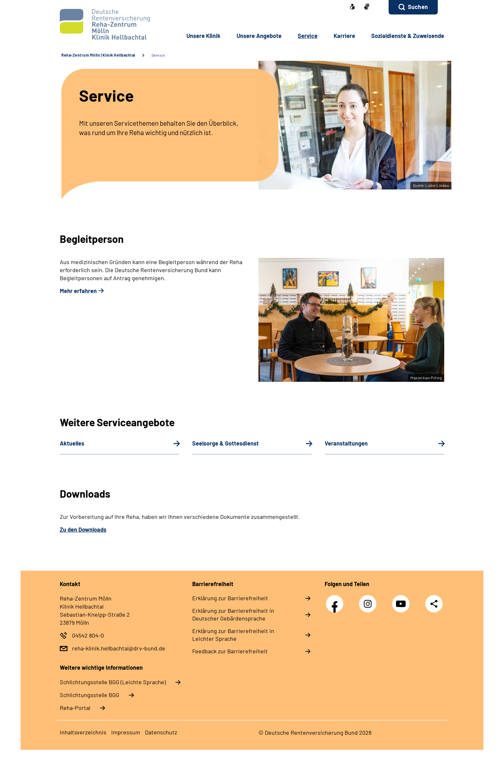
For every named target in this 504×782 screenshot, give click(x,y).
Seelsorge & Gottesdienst (225, 443)
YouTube (402, 600)
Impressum (125, 732)
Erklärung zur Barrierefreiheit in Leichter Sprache (233, 634)
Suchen (418, 6)
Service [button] (308, 35)
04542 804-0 (88, 635)
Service (158, 55)
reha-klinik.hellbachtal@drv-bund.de (118, 648)
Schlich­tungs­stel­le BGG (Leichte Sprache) (113, 681)
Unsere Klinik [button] (203, 35)
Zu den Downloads (83, 529)
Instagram (369, 600)
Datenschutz (161, 732)
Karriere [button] (344, 35)
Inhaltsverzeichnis (83, 732)
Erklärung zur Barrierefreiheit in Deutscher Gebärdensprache (233, 614)
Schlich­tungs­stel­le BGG (89, 694)
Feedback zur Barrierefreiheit (230, 651)
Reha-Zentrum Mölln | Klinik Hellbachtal (98, 55)
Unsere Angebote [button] (259, 35)
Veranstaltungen (346, 443)
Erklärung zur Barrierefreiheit (230, 598)
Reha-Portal (75, 707)
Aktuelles (72, 443)
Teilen (434, 603)
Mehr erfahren (78, 290)
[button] (413, 7)
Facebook (336, 600)
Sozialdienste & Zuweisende (407, 35)
